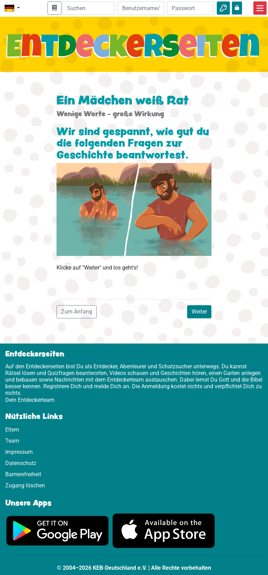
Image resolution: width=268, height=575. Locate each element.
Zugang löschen (25, 485)
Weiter (199, 311)
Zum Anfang (76, 311)
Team (12, 440)
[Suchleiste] (88, 8)
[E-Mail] (141, 8)
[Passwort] (190, 8)
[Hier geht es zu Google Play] (57, 530)
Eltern (12, 429)
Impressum (19, 452)
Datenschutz (20, 463)
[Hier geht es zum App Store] (163, 530)
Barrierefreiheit (23, 474)
